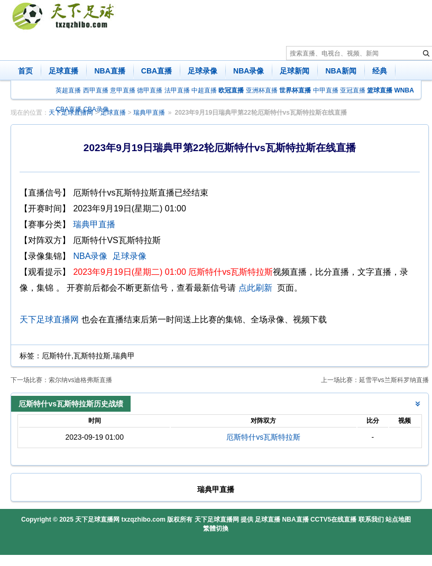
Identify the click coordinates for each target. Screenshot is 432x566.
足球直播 (63, 71)
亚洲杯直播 (262, 90)
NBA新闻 (340, 71)
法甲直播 (177, 90)
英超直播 (68, 90)
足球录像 (202, 71)
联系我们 (371, 519)
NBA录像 (248, 71)
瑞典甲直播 (149, 112)
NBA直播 (109, 71)
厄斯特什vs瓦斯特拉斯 (263, 437)
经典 (379, 71)
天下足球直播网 (49, 319)
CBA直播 (156, 71)
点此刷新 (255, 287)
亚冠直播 (352, 90)
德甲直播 (149, 90)
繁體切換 (215, 528)
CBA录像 (96, 109)
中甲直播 (325, 90)
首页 (25, 71)
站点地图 (398, 519)
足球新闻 (294, 71)
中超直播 (204, 90)
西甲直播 (95, 90)
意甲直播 (122, 90)
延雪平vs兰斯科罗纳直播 (394, 380)
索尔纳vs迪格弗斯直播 (80, 380)
